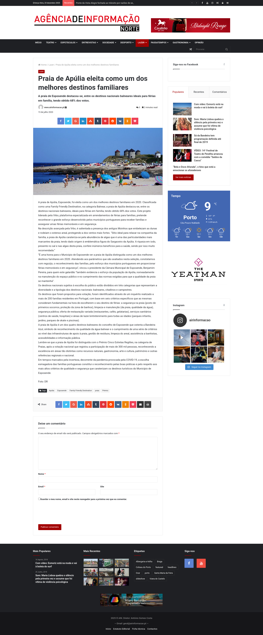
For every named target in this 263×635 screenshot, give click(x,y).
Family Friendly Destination (81, 390)
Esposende (62, 390)
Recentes (199, 91)
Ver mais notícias (183, 177)
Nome (42, 474)
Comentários (219, 91)
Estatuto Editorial (121, 629)
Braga (159, 561)
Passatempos (158, 42)
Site (102, 486)
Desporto (126, 42)
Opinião (199, 42)
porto (147, 573)
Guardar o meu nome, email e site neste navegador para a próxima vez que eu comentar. (83, 499)
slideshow (140, 579)
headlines (172, 567)
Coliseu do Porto (143, 567)
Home (42, 64)
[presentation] (63, 511)
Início (38, 42)
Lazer (141, 42)
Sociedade (108, 42)
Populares (178, 91)
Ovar (138, 573)
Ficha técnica (138, 629)
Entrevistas (89, 42)
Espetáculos (68, 42)
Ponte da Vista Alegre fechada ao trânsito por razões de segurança (108, 3)
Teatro (50, 42)
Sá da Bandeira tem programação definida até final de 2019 (207, 138)
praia (97, 390)
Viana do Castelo (157, 579)
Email (41, 486)
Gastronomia (180, 42)
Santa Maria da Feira (163, 573)
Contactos (152, 629)
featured (159, 567)
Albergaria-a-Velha (144, 561)
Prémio (105, 390)
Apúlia (51, 390)
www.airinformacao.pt (54, 107)
